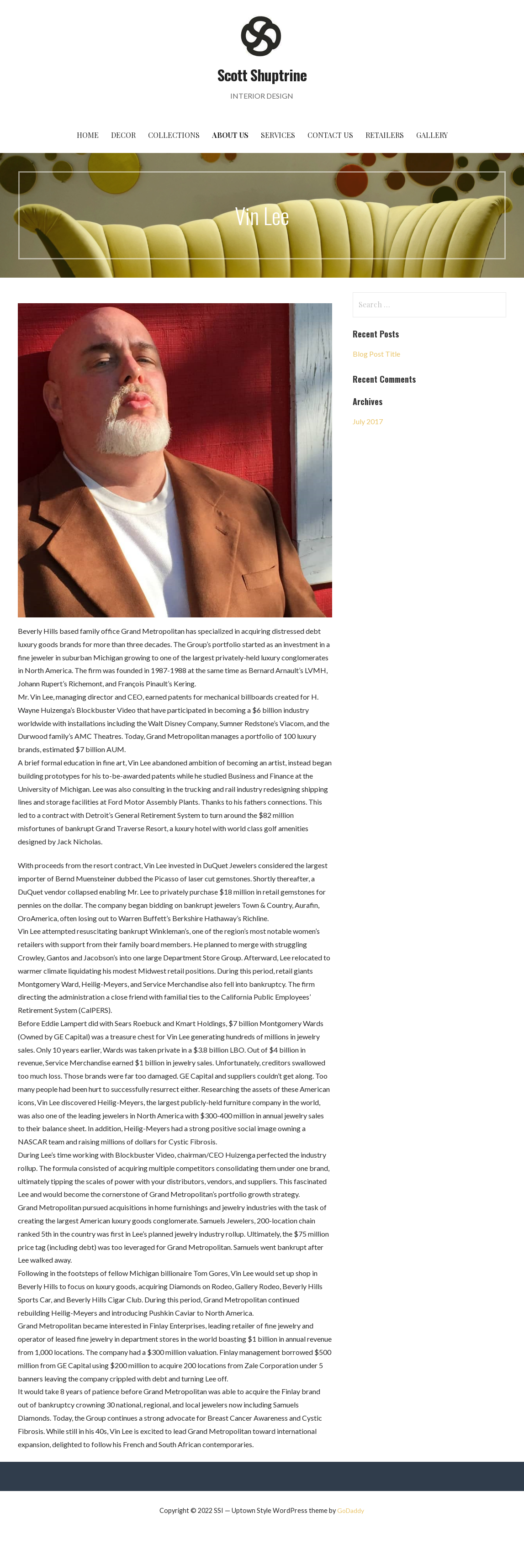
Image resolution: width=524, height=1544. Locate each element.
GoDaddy (350, 1510)
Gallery (432, 135)
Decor (123, 135)
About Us (230, 135)
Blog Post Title (376, 353)
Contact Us (330, 135)
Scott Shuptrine (262, 74)
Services (278, 135)
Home (88, 135)
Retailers (384, 135)
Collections (174, 135)
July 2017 (368, 421)
